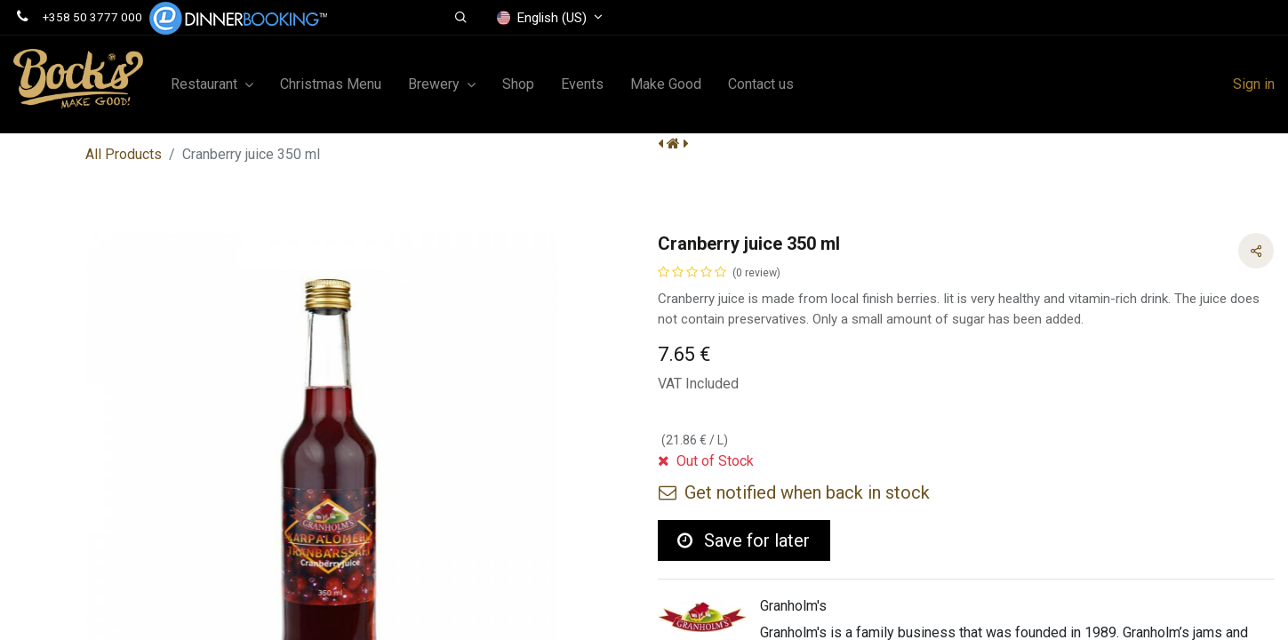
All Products (123, 154)
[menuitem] (331, 84)
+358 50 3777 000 (92, 17)
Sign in (1254, 84)
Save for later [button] (743, 540)
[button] (461, 18)
